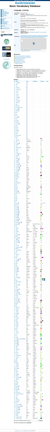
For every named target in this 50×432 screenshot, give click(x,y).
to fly (17, 328)
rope (17, 251)
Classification (4, 22)
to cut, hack (18, 404)
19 (14, 231)
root (16, 335)
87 (14, 284)
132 (14, 118)
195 (14, 204)
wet (16, 125)
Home (3, 9)
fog (16, 118)
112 (14, 110)
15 (14, 390)
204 (14, 214)
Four (17, 368)
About (3, 10)
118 (14, 362)
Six (16, 343)
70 (14, 409)
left (16, 138)
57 (14, 254)
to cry (17, 395)
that (16, 197)
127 (14, 182)
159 (14, 133)
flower (17, 295)
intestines (17, 87)
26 (14, 374)
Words (3, 19)
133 (14, 184)
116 (14, 295)
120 (14, 181)
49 (14, 377)
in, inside (17, 341)
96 (14, 233)
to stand (17, 410)
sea (16, 359)
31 (14, 346)
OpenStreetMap (23, 50)
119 (14, 401)
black (17, 266)
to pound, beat (18, 247)
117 (14, 372)
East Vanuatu (42, 37)
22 (14, 353)
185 (14, 325)
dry (16, 269)
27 (14, 347)
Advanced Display (5, 21)
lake (16, 112)
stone (17, 181)
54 (14, 399)
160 (14, 192)
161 (14, 135)
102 (14, 334)
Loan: (47, 81)
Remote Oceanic (42, 36)
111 (14, 179)
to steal (17, 310)
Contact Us (4, 14)
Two (16, 209)
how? (17, 203)
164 (14, 303)
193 (14, 201)
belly (17, 230)
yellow (17, 127)
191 (14, 244)
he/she (17, 248)
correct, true (18, 298)
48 (14, 356)
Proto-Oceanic (42, 32)
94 (14, 167)
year (17, 402)
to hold (17, 407)
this (16, 195)
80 (14, 159)
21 (14, 322)
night (17, 316)
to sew (17, 97)
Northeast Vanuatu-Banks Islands (34, 37)
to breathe (18, 349)
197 (14, 207)
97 (14, 350)
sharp (17, 274)
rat (16, 334)
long (16, 313)
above (17, 366)
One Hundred (18, 222)
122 (14, 240)
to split (17, 159)
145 (14, 237)
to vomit (17, 90)
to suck (17, 94)
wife (16, 256)
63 (14, 287)
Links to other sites (5, 12)
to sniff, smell (18, 89)
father (17, 398)
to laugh (17, 245)
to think (17, 322)
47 (14, 95)
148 (14, 187)
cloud (17, 117)
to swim (17, 332)
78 (14, 404)
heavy (17, 352)
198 (14, 209)
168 (14, 380)
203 (14, 212)
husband (17, 254)
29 (14, 89)
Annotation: (35, 81)
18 (14, 413)
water (17, 240)
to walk (17, 363)
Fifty (16, 220)
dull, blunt (17, 102)
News (3, 16)
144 (14, 289)
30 (14, 309)
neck (17, 141)
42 (14, 94)
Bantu (34, 0)
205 (14, 215)
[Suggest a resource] (18, 63)
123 (14, 383)
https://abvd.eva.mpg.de (18, 0)
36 (14, 92)
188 (14, 386)
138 (14, 300)
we (16, 325)
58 (14, 256)
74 (14, 156)
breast (17, 413)
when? (17, 412)
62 (14, 307)
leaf (16, 306)
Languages (4, 18)
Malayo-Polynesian (28, 35)
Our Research (4, 15)
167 (14, 316)
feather (17, 375)
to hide (17, 292)
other (17, 198)
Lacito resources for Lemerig (20, 62)
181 (14, 234)
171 (14, 292)
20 (14, 338)
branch (17, 224)
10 (14, 84)
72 (14, 155)
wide (17, 133)
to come (17, 365)
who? (17, 389)
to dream (17, 317)
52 (14, 410)
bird (16, 350)
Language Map (4, 23)
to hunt (17, 100)
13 (14, 260)
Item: (27, 81)
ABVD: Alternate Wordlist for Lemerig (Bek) (22, 55)
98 (14, 104)
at (16, 194)
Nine (17, 215)
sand (17, 236)
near (17, 286)
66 (14, 294)
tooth (17, 346)
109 (14, 176)
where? (17, 234)
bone (17, 390)
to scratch (17, 259)
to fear (17, 353)
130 (14, 369)
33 (14, 245)
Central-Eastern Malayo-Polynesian (38, 35)
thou (17, 280)
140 (14, 269)
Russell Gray (29, 430)
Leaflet (22, 49)
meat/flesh (18, 173)
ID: (14, 81)
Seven (17, 212)
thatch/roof (18, 307)
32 (14, 228)
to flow (17, 383)
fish (16, 179)
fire (16, 304)
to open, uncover (19, 416)
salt (16, 361)
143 (14, 304)
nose (17, 347)
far (16, 225)
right (17, 358)
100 (14, 172)
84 (14, 161)
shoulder (17, 231)
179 (14, 286)
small (17, 189)
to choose (17, 162)
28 (14, 349)
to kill (17, 156)
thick (17, 271)
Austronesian (26, 0)
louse (17, 109)
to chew (17, 143)
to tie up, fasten (18, 294)
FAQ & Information (5, 13)
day (16, 380)
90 (14, 337)
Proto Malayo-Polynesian (33, 32)
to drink (17, 144)
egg (16, 104)
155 (14, 313)
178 (14, 197)
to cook (17, 242)
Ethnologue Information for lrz (20, 58)
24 (14, 314)
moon (17, 115)
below (17, 136)
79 (14, 158)
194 (14, 203)
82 (14, 102)
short (17, 191)
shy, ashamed (18, 135)
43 (14, 396)
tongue (17, 228)
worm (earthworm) (19, 107)
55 (14, 147)
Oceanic (28, 36)
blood (17, 323)
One (16, 207)
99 (14, 375)
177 (14, 195)
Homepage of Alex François (20, 60)
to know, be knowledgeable (20, 338)
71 (14, 153)
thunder (17, 120)
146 (14, 185)
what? (17, 386)
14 (14, 230)
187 (14, 320)
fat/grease (17, 105)
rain (16, 184)
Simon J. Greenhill (20, 430)
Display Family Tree (5, 28)
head (17, 314)
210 (14, 406)
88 (14, 165)
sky (16, 113)
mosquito (17, 176)
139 (14, 268)
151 (14, 128)
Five (16, 345)
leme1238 (32, 14)
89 (14, 407)
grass (17, 362)
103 (14, 173)
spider (17, 178)
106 (14, 175)
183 (14, 280)
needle (17, 99)
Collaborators (4, 11)
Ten (16, 217)
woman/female (18, 147)
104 (14, 105)
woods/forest (18, 182)
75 (14, 355)
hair (16, 374)
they (16, 320)
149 (14, 188)
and (16, 200)
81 (14, 274)
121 (14, 236)
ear (16, 396)
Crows (31, 0)
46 (14, 297)
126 (14, 112)
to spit (17, 92)
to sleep (17, 356)
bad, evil (17, 387)
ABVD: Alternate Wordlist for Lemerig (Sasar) (23, 57)
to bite (17, 331)
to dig (17, 337)
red (16, 188)
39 (14, 242)
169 (14, 402)
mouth (17, 309)
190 (14, 198)
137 (14, 123)
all (16, 244)
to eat (17, 326)
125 (14, 361)
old (16, 291)
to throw (17, 167)
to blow (17, 123)
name (17, 287)
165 (14, 387)
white (17, 187)
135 (14, 122)
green (17, 128)
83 (14, 277)
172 (14, 301)
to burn (17, 289)
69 (14, 100)
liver (16, 227)
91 (14, 371)
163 (14, 329)
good (17, 303)
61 (14, 150)
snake (17, 175)
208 (14, 220)
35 (14, 90)
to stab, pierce (18, 153)
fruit (16, 372)
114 (14, 306)
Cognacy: (42, 81)
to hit (17, 155)
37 (14, 326)
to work (17, 277)
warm (17, 300)
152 (14, 189)
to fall (17, 170)
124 (14, 359)
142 (14, 352)
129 (14, 115)
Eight (17, 214)
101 (14, 328)
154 (14, 191)
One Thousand (18, 406)
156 (14, 130)
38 (14, 143)
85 (14, 162)
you (16, 257)
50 (14, 317)
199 (14, 210)
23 (14, 323)
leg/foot (17, 239)
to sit (17, 319)
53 (14, 393)
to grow (17, 164)
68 (14, 99)
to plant (17, 161)
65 (14, 251)
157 (14, 271)
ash (16, 185)
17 (14, 227)
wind (17, 263)
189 (14, 389)
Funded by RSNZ (6, 59)
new (16, 329)
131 (14, 117)
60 (14, 398)
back (17, 260)
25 (14, 141)
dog (16, 233)
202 (14, 343)
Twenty (17, 219)
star (16, 369)
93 (14, 247)
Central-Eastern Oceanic (35, 36)
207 (14, 219)
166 (14, 298)
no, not (17, 204)
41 (14, 331)
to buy (17, 371)
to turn (17, 82)
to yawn (17, 95)
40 (14, 144)
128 (14, 113)
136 (14, 263)
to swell (17, 284)
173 (14, 194)
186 (14, 257)
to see (17, 297)
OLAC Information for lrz (19, 59)
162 (14, 290)
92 (14, 416)
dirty (16, 84)
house (17, 150)
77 (14, 258)
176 (14, 136)
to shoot (17, 409)
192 (14, 200)
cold (16, 268)
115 (14, 335)
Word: (17, 81)
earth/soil (17, 401)
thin (16, 130)
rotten (17, 110)
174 (14, 341)
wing (17, 172)
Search (3, 20)
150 (14, 127)
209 (14, 222)
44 (14, 381)
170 (14, 412)
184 (14, 248)
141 (14, 125)
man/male (17, 399)
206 (14, 217)
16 (14, 87)
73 (14, 310)
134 (14, 120)
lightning (17, 122)
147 (14, 266)
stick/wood (18, 158)
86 (14, 164)
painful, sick (18, 192)
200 (14, 368)
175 (14, 366)
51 (14, 319)
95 (14, 170)
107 (14, 107)
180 (14, 225)
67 (14, 97)
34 (14, 395)
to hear (17, 381)
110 (14, 178)
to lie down (18, 377)
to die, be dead (18, 355)
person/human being (19, 393)
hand (17, 311)
